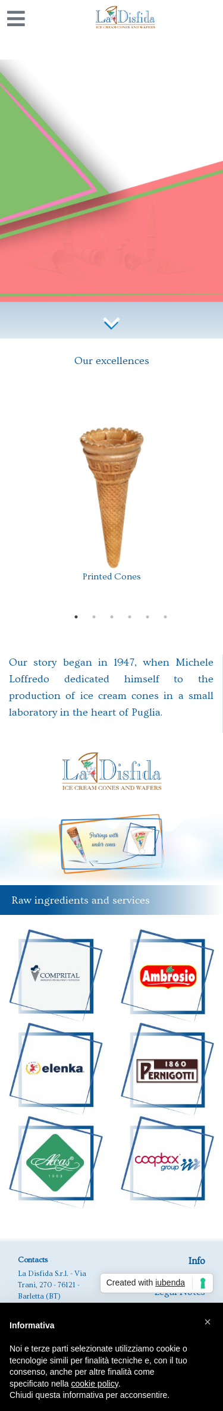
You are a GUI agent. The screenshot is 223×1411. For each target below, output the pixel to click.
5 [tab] (147, 617)
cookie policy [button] (94, 1383)
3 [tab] (112, 617)
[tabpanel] (111, 506)
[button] (207, 1321)
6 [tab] (165, 617)
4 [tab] (130, 617)
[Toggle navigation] (16, 18)
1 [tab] (76, 617)
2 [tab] (94, 617)
